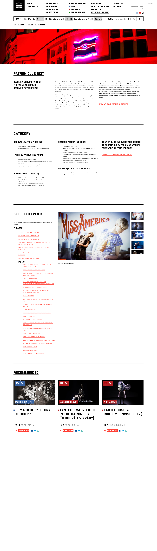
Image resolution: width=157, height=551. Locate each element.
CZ (142, 3)
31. (100, 19)
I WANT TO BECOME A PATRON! (114, 104)
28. (87, 19)
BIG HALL (53, 6)
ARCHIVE (117, 6)
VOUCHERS (96, 3)
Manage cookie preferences (22, 518)
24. (71, 19)
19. (50, 19)
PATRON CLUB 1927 (100, 12)
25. (75, 19)
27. (83, 19)
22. (62, 19)
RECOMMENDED (78, 3)
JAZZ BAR (53, 12)
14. (29, 19)
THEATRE (75, 9)
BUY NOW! (24, 431)
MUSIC (74, 6)
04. (129, 19)
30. (96, 19)
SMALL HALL (55, 9)
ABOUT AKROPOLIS (100, 6)
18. (46, 19)
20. (54, 19)
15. (33, 19)
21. (58, 19)
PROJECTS (96, 9)
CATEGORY (18, 25)
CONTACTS (118, 3)
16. (37, 19)
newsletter (137, 6)
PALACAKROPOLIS (32, 5)
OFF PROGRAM (78, 12)
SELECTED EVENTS (36, 25)
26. (79, 19)
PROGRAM (53, 3)
